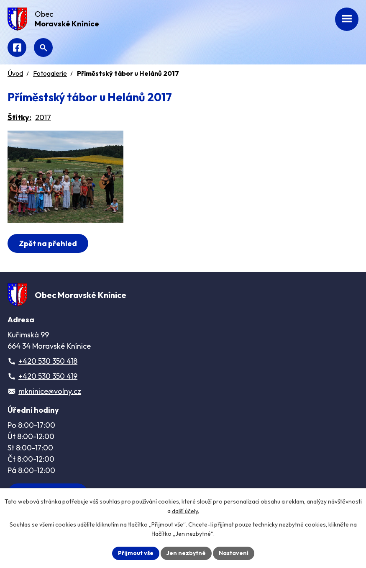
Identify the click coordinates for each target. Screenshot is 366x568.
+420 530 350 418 (47, 361)
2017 (43, 117)
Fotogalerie (50, 73)
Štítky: (19, 117)
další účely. (185, 511)
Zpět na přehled (48, 243)
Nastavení (233, 553)
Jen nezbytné (186, 553)
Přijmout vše (136, 553)
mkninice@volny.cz (49, 391)
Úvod (15, 73)
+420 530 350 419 (47, 376)
